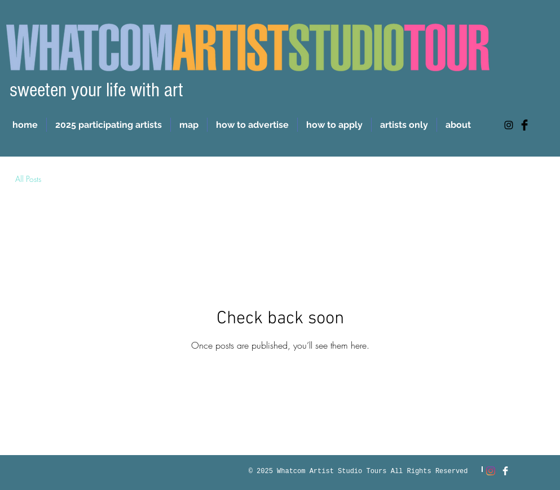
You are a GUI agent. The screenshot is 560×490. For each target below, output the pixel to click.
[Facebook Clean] (505, 470)
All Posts (28, 178)
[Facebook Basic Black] (524, 125)
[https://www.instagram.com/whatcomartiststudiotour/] (508, 125)
